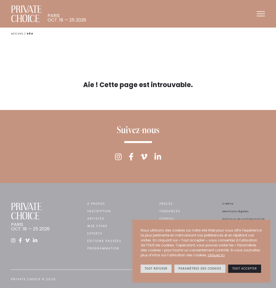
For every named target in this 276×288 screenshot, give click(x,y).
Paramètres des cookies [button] (199, 269)
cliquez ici (216, 255)
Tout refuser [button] (156, 269)
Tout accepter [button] (244, 269)
